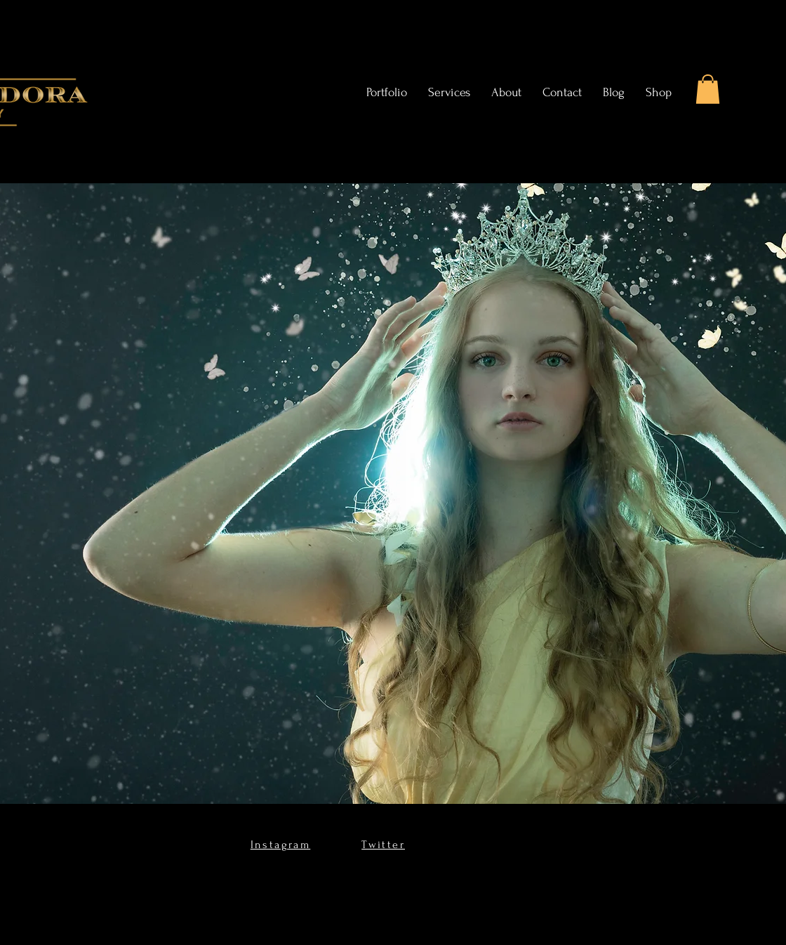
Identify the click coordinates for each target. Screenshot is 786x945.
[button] (707, 89)
